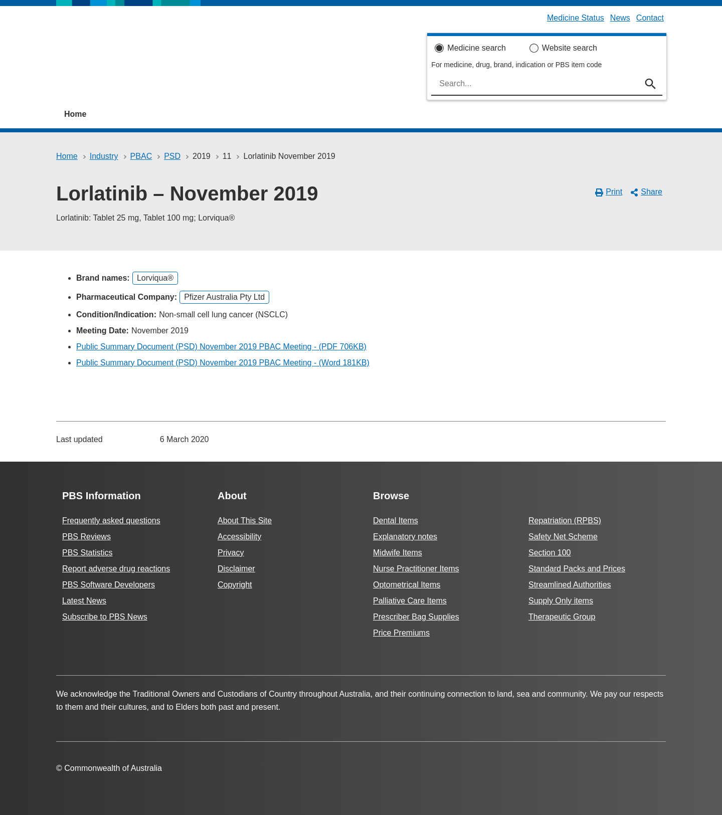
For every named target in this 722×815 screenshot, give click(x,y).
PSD (172, 156)
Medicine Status (575, 18)
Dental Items (395, 520)
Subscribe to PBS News (104, 617)
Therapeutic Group (561, 617)
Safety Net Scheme (563, 536)
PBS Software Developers (108, 584)
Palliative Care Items (410, 600)
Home (75, 114)
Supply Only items (560, 600)
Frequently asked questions (111, 520)
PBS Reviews (86, 536)
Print (609, 191)
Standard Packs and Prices (576, 568)
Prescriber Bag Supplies (416, 617)
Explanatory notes (405, 536)
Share (646, 191)
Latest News (84, 600)
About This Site (245, 520)
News (620, 18)
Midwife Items (397, 552)
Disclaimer (236, 568)
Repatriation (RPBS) (564, 520)
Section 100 (549, 552)
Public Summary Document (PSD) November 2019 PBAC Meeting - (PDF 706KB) (221, 346)
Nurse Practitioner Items (416, 568)
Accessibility (239, 536)
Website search (569, 48)
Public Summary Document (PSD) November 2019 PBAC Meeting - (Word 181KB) (223, 362)
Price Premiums (401, 633)
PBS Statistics (87, 552)
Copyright (235, 584)
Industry (104, 156)
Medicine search (476, 48)
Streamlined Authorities (569, 584)
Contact (650, 18)
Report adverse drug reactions (116, 568)
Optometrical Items (406, 584)
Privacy (231, 552)
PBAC (141, 156)
